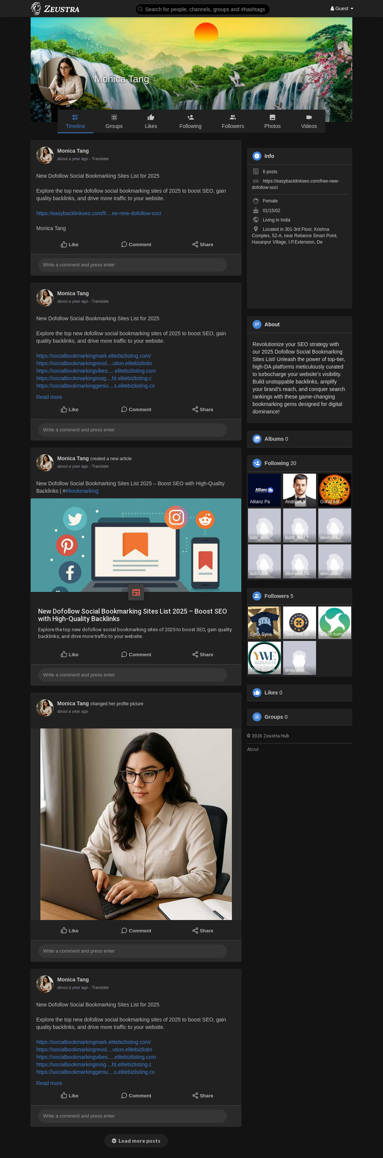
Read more (49, 397)
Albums (274, 439)
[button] (203, 9)
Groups (273, 717)
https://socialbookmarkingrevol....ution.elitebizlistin (94, 363)
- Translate (99, 158)
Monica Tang (121, 79)
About (253, 749)
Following (276, 463)
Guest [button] (342, 8)
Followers (276, 596)
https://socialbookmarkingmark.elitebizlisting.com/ (93, 356)
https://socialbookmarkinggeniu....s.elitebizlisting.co (95, 386)
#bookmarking (81, 491)
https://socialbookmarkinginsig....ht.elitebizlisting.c (93, 378)
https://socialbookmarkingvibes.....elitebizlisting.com (96, 371)
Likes (271, 693)
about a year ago (72, 158)
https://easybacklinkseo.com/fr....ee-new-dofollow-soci (98, 213)
